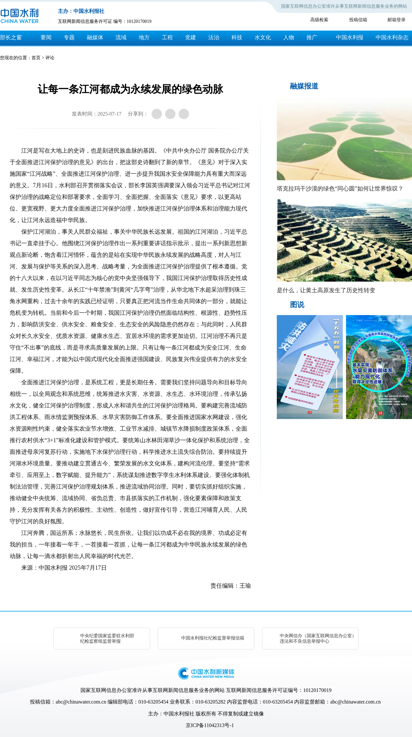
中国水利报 (349, 37)
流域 (121, 37)
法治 (213, 37)
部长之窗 (11, 37)
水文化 (263, 37)
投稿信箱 (358, 19)
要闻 (46, 37)
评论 (49, 57)
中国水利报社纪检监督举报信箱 (212, 638)
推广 (311, 37)
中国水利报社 (179, 713)
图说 (297, 305)
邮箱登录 (397, 19)
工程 (167, 37)
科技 (236, 37)
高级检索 (319, 19)
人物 (288, 37)
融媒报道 (304, 86)
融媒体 (95, 37)
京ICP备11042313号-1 (210, 725)
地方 (144, 37)
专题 (69, 37)
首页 (36, 57)
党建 (190, 37)
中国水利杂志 (392, 37)
